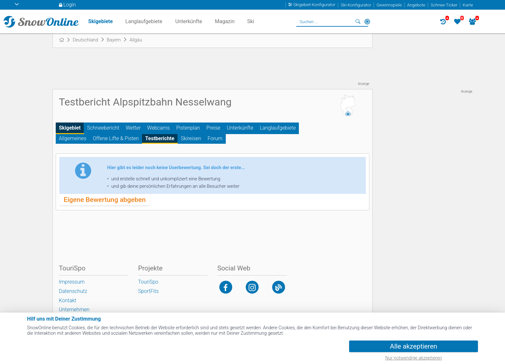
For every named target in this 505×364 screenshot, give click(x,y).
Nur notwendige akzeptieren (413, 358)
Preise (213, 128)
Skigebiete (100, 21)
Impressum (72, 282)
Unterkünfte (240, 128)
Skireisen (191, 138)
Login (69, 5)
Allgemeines (73, 138)
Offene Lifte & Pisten (116, 138)
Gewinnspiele (389, 5)
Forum (215, 138)
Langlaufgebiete (278, 128)
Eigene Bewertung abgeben (105, 200)
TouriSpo (148, 282)
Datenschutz (73, 291)
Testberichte (160, 138)
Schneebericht (103, 128)
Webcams (158, 128)
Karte (468, 5)
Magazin (224, 21)
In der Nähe (367, 21)
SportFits (148, 291)
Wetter (133, 128)
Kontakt (67, 300)
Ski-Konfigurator (356, 5)
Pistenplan (188, 128)
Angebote (416, 5)
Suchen (358, 21)
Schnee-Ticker (444, 5)
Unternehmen (74, 309)
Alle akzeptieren (413, 346)
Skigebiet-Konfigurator (314, 5)
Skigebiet (70, 128)
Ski (250, 21)
